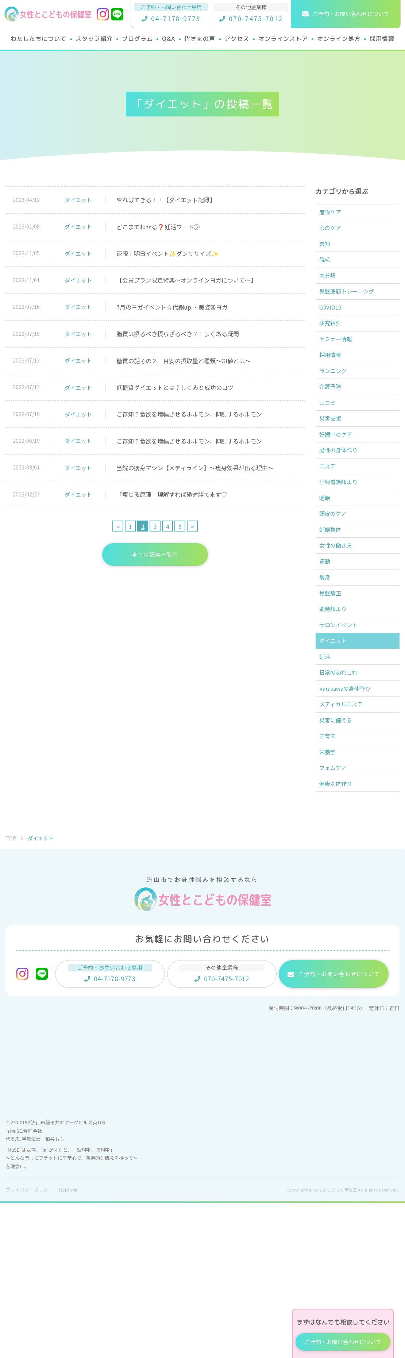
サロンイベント (342, 736)
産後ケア (334, 214)
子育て (331, 876)
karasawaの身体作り (349, 816)
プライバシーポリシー (29, 1344)
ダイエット (78, 200)
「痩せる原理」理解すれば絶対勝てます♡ (171, 494)
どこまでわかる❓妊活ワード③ (158, 226)
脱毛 (328, 274)
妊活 (328, 776)
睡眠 (328, 575)
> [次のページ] (192, 526)
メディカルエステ (345, 836)
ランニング (336, 415)
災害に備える (339, 856)
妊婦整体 (334, 615)
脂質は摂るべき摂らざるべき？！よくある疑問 (177, 333)
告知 (328, 254)
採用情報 (334, 395)
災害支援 (334, 475)
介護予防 (334, 435)
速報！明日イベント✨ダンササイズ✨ (167, 253)
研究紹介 (334, 354)
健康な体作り (339, 937)
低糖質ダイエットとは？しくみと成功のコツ (175, 387)
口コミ (331, 455)
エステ (331, 535)
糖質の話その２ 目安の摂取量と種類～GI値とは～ (183, 360)
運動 (328, 656)
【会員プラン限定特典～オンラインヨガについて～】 (186, 280)
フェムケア (336, 917)
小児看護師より (342, 555)
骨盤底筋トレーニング (351, 314)
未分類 (331, 294)
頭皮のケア (336, 595)
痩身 (328, 676)
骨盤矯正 (334, 696)
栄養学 (331, 897)
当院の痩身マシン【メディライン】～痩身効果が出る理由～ (195, 467)
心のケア (334, 234)
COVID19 (334, 334)
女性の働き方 (339, 636)
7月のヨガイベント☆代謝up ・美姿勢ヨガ (172, 307)
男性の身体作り (342, 515)
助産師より (336, 716)
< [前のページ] (118, 526)
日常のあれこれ (342, 796)
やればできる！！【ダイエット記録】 (166, 199)
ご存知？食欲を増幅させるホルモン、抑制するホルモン (189, 414)
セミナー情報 (339, 375)
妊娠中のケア (339, 495)
